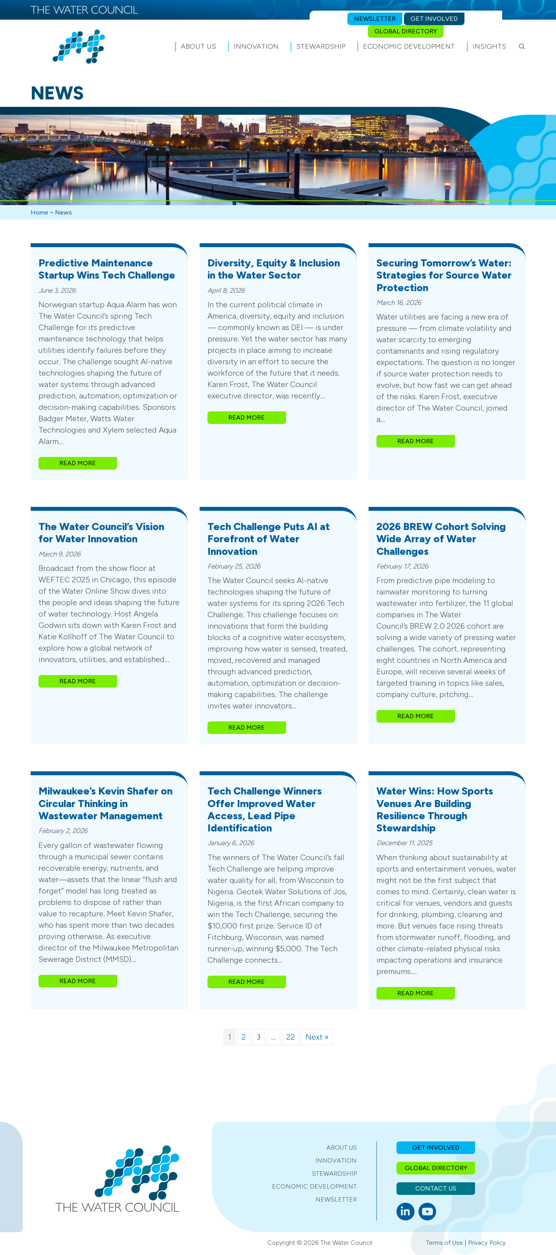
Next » (317, 1037)
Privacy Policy (487, 1242)
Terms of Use (444, 1242)
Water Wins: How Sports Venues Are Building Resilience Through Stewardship (434, 809)
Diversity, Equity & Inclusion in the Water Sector (273, 269)
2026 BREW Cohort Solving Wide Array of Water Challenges (441, 538)
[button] (522, 46)
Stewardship (334, 1173)
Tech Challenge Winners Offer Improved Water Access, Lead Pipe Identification (264, 809)
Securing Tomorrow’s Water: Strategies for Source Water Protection (444, 275)
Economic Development (314, 1186)
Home (39, 212)
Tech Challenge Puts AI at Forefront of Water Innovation (268, 538)
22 (290, 1037)
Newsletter (336, 1199)
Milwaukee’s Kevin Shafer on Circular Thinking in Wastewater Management (105, 803)
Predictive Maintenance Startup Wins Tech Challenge (107, 269)
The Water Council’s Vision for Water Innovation (101, 532)
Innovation (336, 1160)
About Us (342, 1147)
